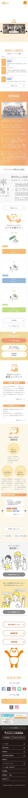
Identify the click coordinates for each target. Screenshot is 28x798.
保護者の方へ (6, 779)
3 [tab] (14, 40)
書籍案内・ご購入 (7, 775)
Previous (1, 31)
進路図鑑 (4, 771)
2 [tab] (12, 40)
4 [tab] (16, 40)
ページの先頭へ (14, 728)
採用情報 (7, 737)
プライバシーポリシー (18, 737)
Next (26, 31)
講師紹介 (4, 759)
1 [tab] (9, 40)
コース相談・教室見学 (8, 767)
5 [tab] (18, 40)
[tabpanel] (14, 29)
